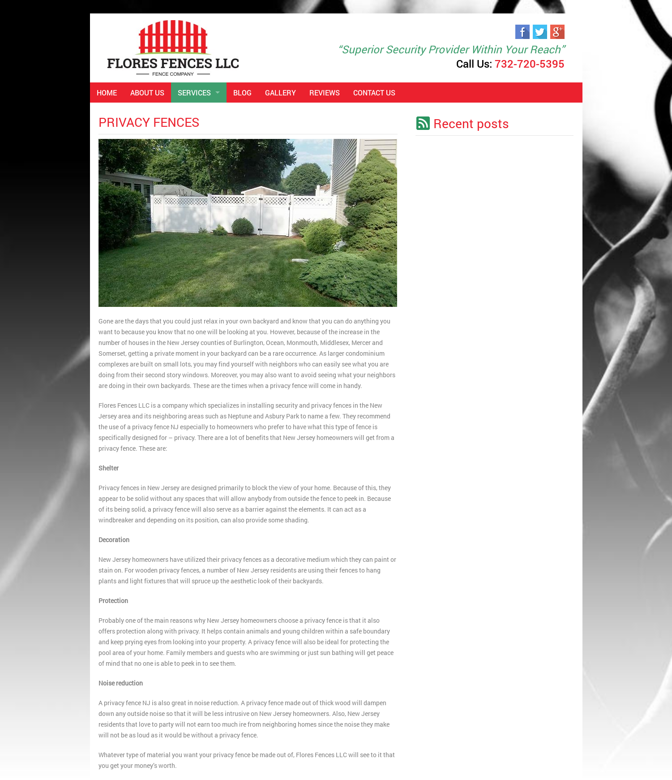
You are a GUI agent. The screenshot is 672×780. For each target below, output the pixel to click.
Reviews (324, 92)
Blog (242, 92)
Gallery (280, 92)
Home (107, 92)
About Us (147, 92)
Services (194, 92)
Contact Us (374, 92)
